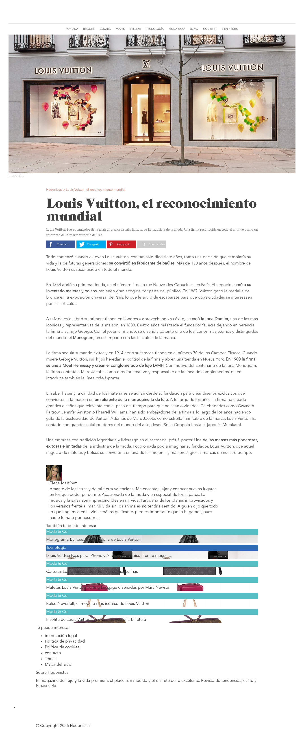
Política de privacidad (65, 641)
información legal (61, 636)
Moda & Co (177, 29)
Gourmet (210, 29)
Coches (105, 29)
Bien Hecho (230, 29)
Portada (72, 29)
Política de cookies (62, 647)
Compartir (63, 244)
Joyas (194, 29)
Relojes (88, 29)
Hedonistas (152, 13)
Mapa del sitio (58, 665)
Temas (50, 659)
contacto (53, 653)
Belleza (135, 29)
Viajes (120, 29)
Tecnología (154, 29)
